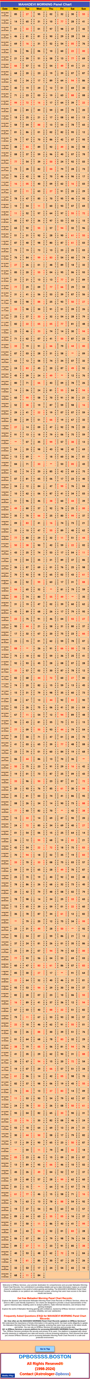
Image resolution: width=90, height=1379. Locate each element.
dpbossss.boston (45, 1356)
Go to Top (45, 1349)
